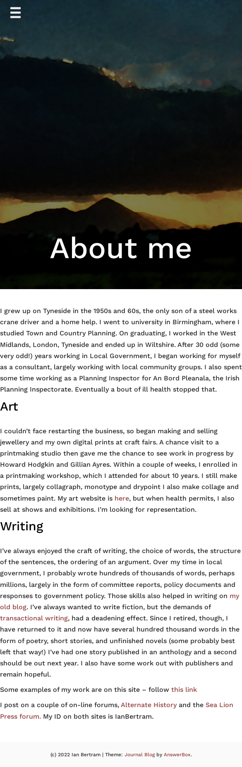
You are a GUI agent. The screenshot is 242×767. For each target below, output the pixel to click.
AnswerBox (177, 755)
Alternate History (149, 705)
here (122, 498)
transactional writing (34, 618)
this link (184, 689)
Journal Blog (140, 755)
